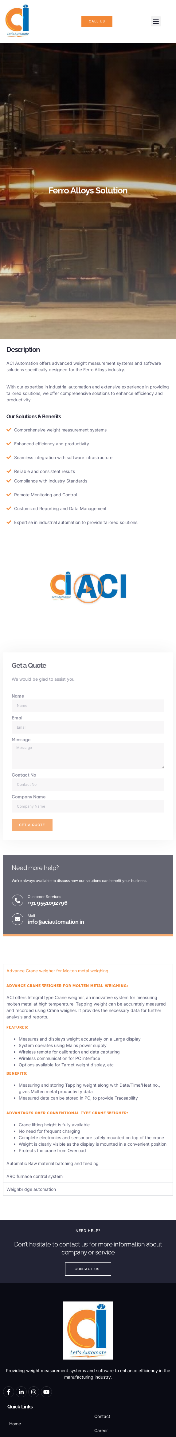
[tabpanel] (88, 1067)
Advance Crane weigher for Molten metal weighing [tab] (57, 970)
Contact (102, 1416)
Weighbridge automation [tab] (31, 1189)
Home (15, 1423)
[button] (156, 21)
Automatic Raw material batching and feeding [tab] (52, 1163)
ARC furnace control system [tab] (34, 1176)
